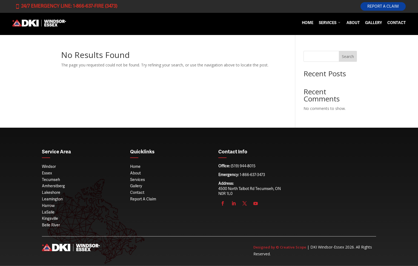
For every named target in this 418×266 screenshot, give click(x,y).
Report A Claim (383, 6)
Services (330, 23)
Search (348, 56)
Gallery (373, 23)
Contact (396, 23)
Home (307, 23)
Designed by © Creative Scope (280, 247)
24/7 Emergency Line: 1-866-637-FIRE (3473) (66, 6)
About (353, 23)
